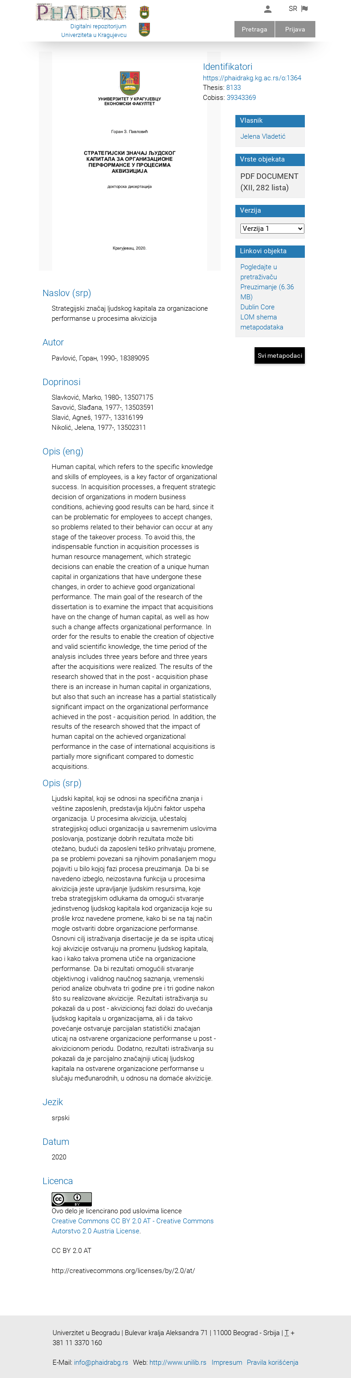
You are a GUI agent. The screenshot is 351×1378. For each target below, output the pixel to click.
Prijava (295, 29)
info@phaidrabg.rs (101, 1362)
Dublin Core (257, 307)
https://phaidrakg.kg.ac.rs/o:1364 (252, 78)
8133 (233, 88)
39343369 (241, 98)
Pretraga (254, 29)
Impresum (227, 1362)
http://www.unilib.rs (178, 1362)
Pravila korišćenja (272, 1362)
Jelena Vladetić (263, 136)
